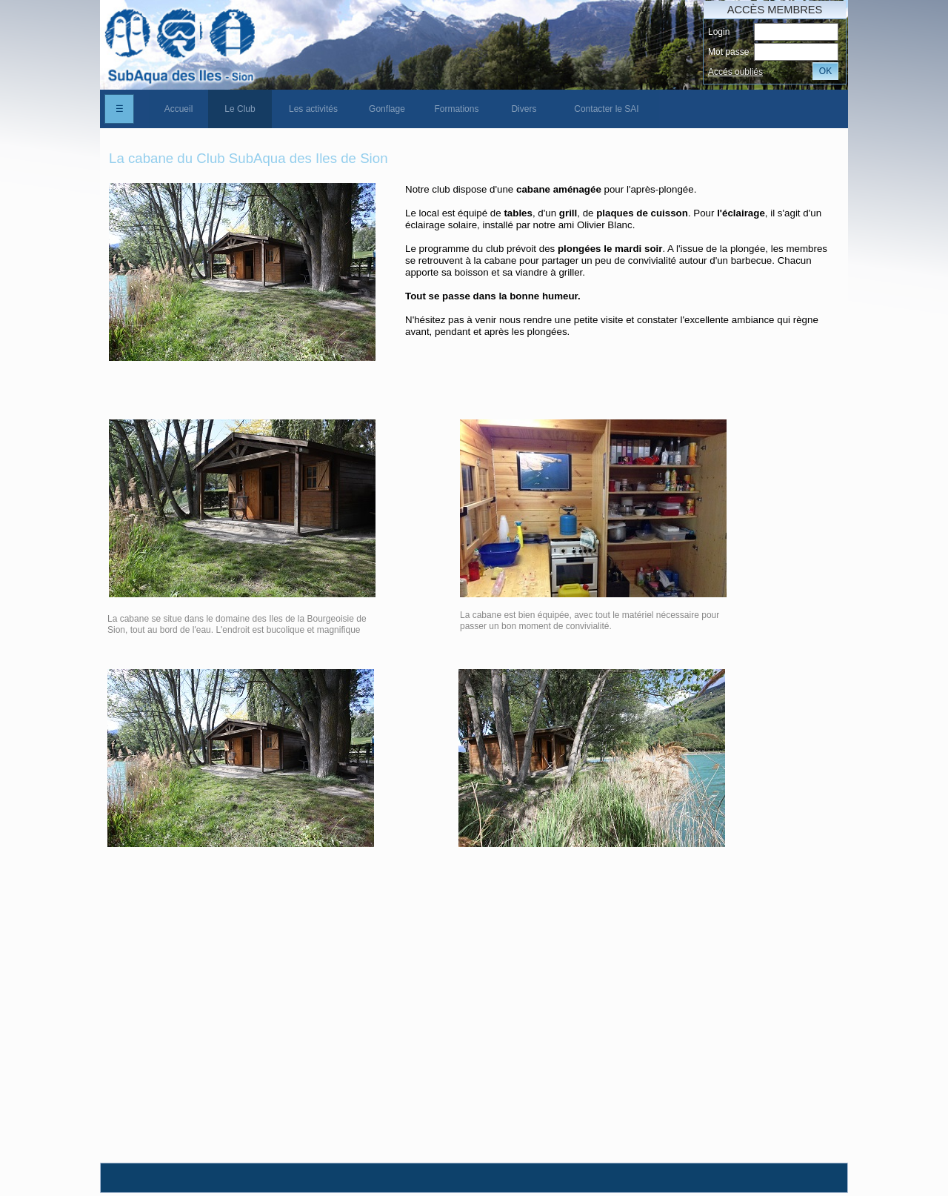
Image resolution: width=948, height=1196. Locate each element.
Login (719, 32)
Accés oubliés (735, 72)
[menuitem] (178, 109)
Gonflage (387, 109)
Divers (523, 109)
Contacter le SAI (606, 109)
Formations (456, 109)
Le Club (239, 109)
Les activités (313, 109)
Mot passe (728, 52)
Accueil (178, 109)
